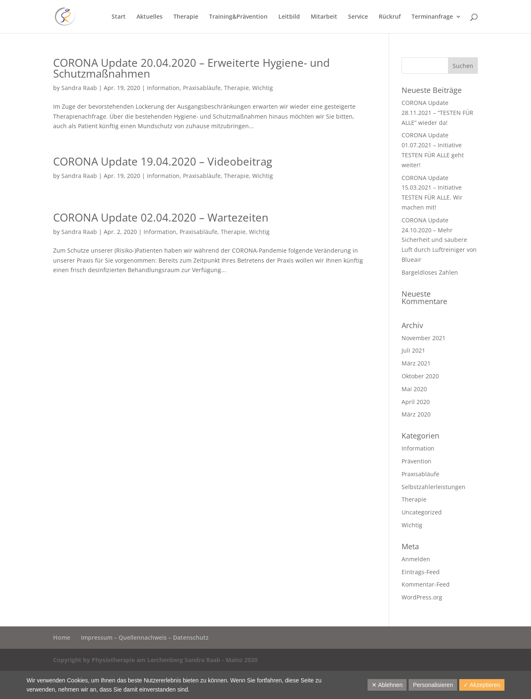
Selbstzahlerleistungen (433, 487)
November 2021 (424, 338)
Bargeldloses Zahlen (430, 272)
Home (61, 637)
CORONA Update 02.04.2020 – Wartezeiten (160, 217)
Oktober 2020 (420, 376)
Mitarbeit (324, 17)
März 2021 (416, 363)
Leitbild (289, 17)
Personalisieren (433, 685)
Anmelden (416, 559)
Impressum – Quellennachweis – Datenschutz (145, 637)
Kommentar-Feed (426, 584)
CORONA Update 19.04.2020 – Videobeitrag (162, 161)
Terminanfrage (432, 17)
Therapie (185, 17)
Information (163, 88)
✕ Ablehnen (387, 685)
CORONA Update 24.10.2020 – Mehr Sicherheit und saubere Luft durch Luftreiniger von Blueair (439, 239)
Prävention (416, 461)
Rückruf (390, 17)
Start (119, 17)
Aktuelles (149, 17)
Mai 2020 (414, 389)
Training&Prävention (238, 17)
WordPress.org (422, 597)
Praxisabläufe (202, 88)
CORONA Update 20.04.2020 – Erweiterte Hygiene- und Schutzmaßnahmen (191, 68)
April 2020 (416, 402)
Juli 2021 (413, 350)
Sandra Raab (79, 88)
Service (358, 17)
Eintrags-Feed (421, 572)
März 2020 (416, 414)
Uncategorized (422, 512)
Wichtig (262, 88)
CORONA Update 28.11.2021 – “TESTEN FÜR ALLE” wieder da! (437, 113)
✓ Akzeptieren (481, 685)
